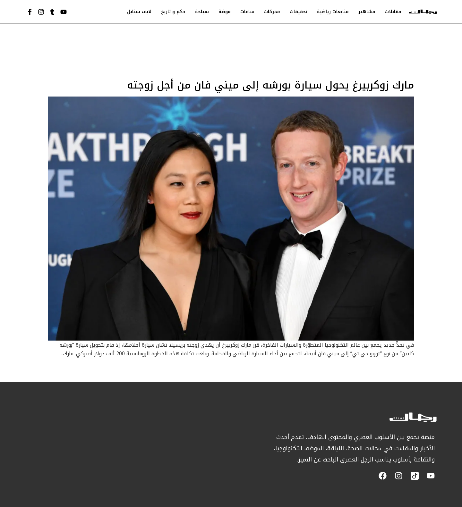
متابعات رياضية (333, 11)
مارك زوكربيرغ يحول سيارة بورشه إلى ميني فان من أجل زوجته (270, 85)
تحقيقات (298, 11)
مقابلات (393, 11)
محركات (272, 11)
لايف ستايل (139, 11)
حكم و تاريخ (173, 11)
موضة (224, 11)
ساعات (247, 11)
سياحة (202, 11)
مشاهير (366, 11)
